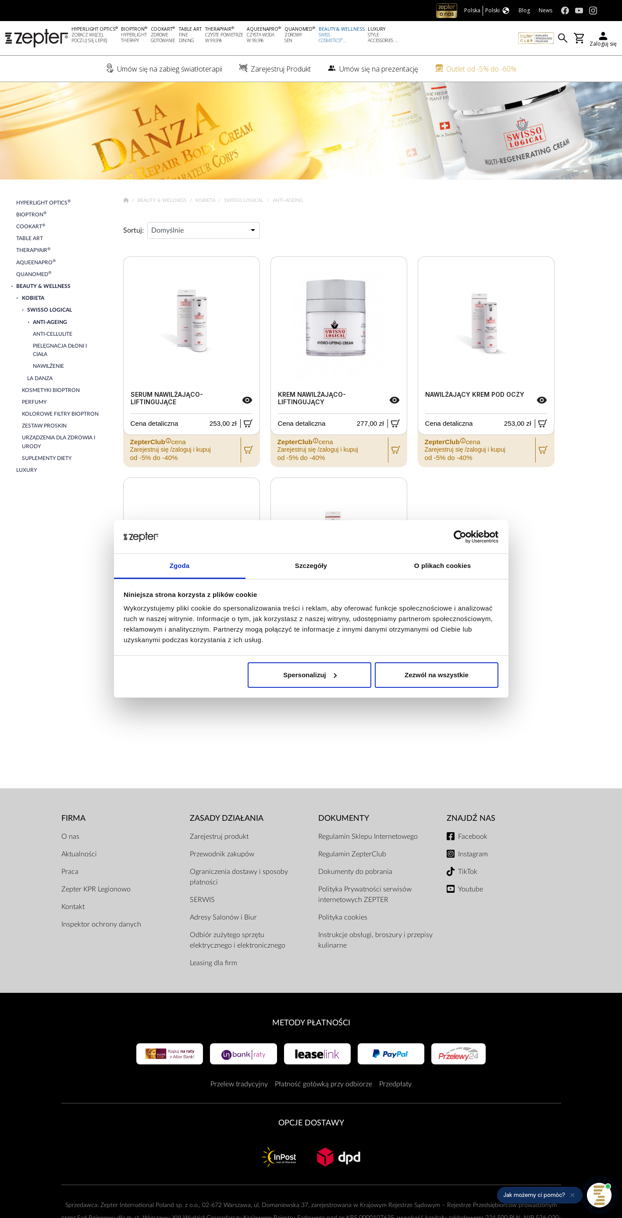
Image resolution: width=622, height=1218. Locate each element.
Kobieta (206, 200)
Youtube (470, 889)
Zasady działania (226, 818)
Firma (73, 818)
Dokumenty (343, 818)
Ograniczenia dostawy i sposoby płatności (239, 877)
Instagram (473, 854)
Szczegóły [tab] (311, 565)
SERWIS (202, 899)
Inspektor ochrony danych (101, 924)
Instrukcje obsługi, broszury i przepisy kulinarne (375, 940)
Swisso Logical (244, 200)
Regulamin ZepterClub (352, 854)
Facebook (472, 836)
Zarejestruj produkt (219, 836)
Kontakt (73, 906)
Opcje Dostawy (311, 1123)
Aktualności (79, 854)
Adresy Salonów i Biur (223, 917)
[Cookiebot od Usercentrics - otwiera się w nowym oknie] (460, 536)
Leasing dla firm (213, 962)
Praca (69, 871)
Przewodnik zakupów (222, 854)
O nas (70, 836)
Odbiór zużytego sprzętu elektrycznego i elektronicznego (237, 940)
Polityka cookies (342, 917)
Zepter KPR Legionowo (96, 889)
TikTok (467, 871)
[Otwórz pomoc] (599, 1195)
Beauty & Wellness (163, 200)
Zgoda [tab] (180, 565)
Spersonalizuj (310, 675)
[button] (540, 1195)
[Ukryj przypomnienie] (572, 1195)
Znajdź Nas (471, 818)
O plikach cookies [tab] (442, 565)
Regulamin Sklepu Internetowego (368, 836)
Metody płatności (311, 1023)
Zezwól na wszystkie (437, 675)
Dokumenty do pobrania (355, 871)
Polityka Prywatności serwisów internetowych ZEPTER (365, 894)
